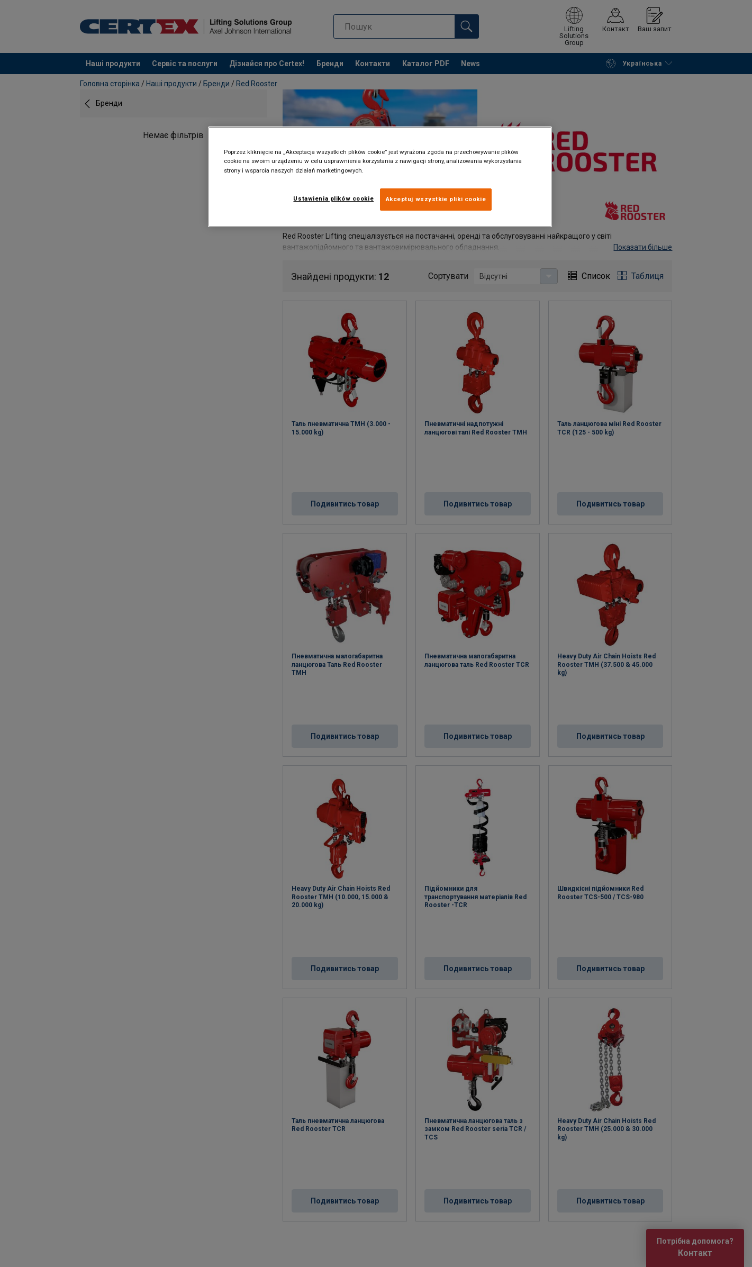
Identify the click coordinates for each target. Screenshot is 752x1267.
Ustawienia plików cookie (333, 198)
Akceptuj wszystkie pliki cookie (436, 199)
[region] (380, 176)
